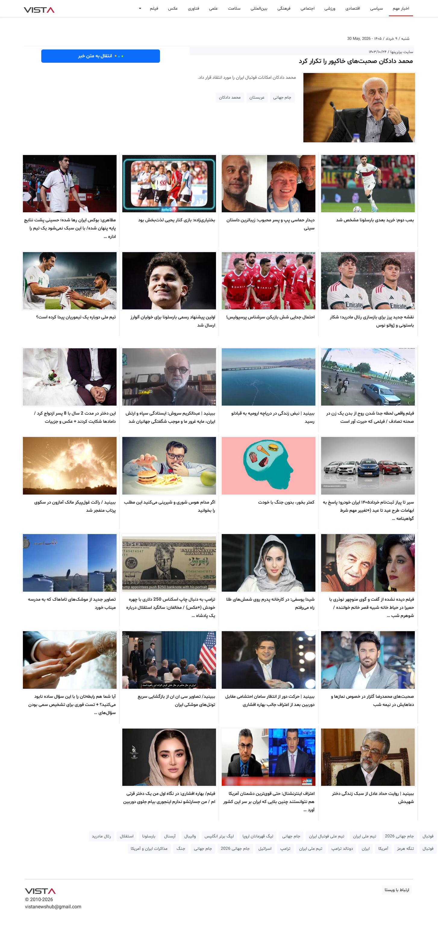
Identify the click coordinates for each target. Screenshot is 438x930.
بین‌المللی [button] (259, 8)
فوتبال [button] (428, 836)
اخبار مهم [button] (401, 8)
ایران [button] (366, 849)
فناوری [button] (193, 8)
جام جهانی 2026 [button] (399, 836)
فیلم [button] (154, 8)
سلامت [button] (234, 8)
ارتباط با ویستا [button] (397, 890)
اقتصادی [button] (353, 8)
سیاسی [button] (376, 8)
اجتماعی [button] (307, 8)
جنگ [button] (181, 849)
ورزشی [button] (329, 8)
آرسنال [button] (170, 836)
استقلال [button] (126, 836)
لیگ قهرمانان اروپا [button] (257, 836)
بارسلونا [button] (148, 836)
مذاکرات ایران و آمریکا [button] (149, 849)
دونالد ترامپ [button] (342, 849)
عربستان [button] (256, 97)
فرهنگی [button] (283, 8)
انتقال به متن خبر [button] (101, 56)
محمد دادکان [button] (230, 97)
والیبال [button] (190, 836)
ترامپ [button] (285, 849)
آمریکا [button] (383, 849)
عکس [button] (173, 8)
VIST (39, 8)
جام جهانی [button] (282, 97)
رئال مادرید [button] (101, 836)
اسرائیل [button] (264, 849)
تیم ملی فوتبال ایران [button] (326, 836)
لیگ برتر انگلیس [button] (219, 836)
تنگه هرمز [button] (405, 849)
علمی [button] (213, 8)
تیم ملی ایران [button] (364, 836)
